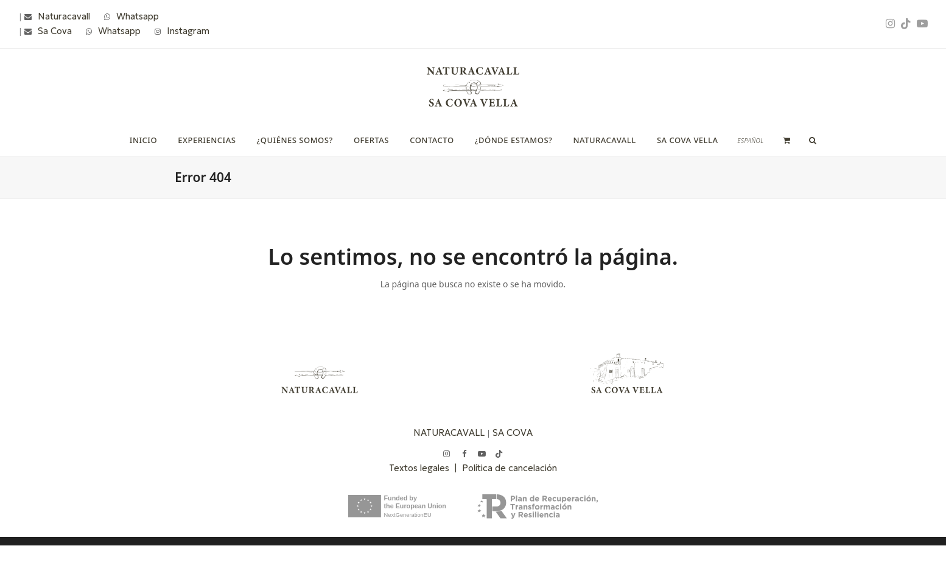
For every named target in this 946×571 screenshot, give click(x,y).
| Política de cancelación (505, 468)
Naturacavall (64, 16)
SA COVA (512, 432)
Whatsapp (137, 16)
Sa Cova (55, 31)
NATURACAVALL (449, 432)
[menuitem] (750, 140)
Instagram (188, 31)
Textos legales (421, 468)
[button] (787, 140)
